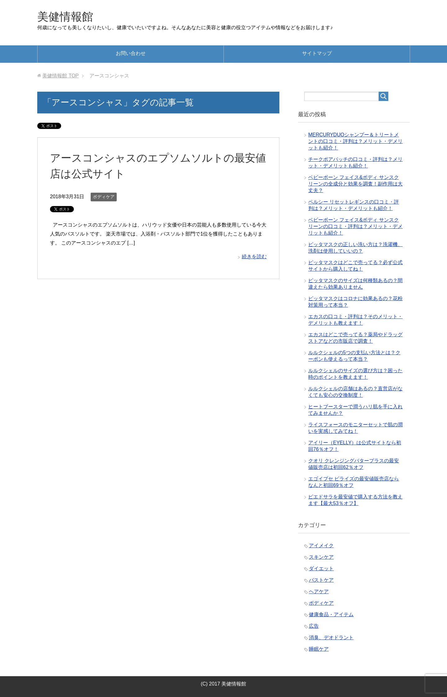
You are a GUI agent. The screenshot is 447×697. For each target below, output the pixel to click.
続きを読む (254, 256)
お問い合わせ (131, 53)
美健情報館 (65, 16)
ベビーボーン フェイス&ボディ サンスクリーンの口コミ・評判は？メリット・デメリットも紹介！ (355, 226)
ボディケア (104, 196)
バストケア (321, 580)
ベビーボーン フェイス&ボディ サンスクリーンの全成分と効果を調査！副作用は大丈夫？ (355, 184)
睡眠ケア (319, 649)
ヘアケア (319, 591)
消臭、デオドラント (331, 637)
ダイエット (321, 568)
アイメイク (321, 545)
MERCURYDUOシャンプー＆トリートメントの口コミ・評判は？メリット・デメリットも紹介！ (355, 141)
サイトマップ (317, 53)
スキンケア (321, 557)
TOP (60, 75)
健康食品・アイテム (331, 614)
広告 (314, 626)
